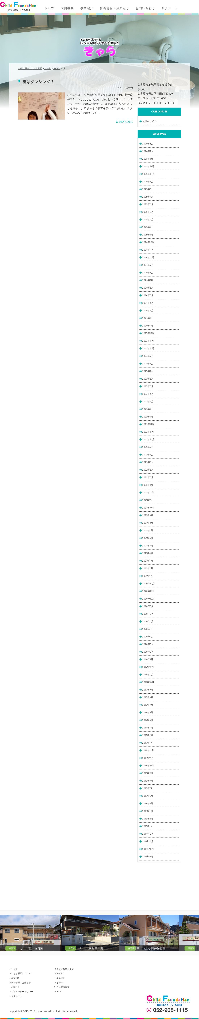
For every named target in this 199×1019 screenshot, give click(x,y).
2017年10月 (148, 848)
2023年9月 (147, 355)
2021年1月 (147, 575)
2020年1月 (147, 659)
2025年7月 (147, 196)
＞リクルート (15, 996)
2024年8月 (147, 272)
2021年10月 (148, 507)
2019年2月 (147, 735)
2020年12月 (148, 583)
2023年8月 (147, 363)
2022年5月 (147, 469)
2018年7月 (147, 788)
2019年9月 (147, 689)
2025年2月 (147, 227)
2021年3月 (147, 560)
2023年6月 (147, 378)
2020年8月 (148, 606)
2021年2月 (147, 568)
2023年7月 (147, 371)
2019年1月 (147, 742)
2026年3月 (147, 143)
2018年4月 (147, 811)
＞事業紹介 (14, 978)
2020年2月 (148, 651)
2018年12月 (148, 750)
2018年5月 (147, 803)
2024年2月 (147, 318)
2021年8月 (147, 522)
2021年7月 (147, 530)
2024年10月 (148, 257)
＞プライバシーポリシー (21, 991)
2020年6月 (148, 621)
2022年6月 (147, 462)
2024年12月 (148, 242)
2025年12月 (148, 166)
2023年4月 (147, 393)
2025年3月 (147, 219)
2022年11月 (148, 431)
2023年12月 (148, 333)
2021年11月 (148, 500)
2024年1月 (147, 325)
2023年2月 (147, 409)
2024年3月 (147, 310)
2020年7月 (148, 613)
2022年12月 (148, 424)
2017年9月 (147, 856)
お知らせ (147, 121)
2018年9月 (147, 773)
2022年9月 (148, 446)
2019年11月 (148, 674)
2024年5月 (147, 295)
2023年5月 (147, 386)
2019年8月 (147, 697)
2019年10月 (148, 682)
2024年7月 (147, 280)
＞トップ (13, 969)
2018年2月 (147, 818)
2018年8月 (147, 780)
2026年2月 (147, 151)
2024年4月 (147, 302)
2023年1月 (147, 416)
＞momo (58, 973)
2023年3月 (147, 401)
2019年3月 (147, 727)
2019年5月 (147, 720)
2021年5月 (147, 545)
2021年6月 (147, 537)
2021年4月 (147, 553)
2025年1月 (147, 234)
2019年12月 (148, 666)
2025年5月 (147, 211)
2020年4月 (148, 636)
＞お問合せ (14, 987)
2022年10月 (148, 439)
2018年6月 (147, 795)
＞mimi (57, 991)
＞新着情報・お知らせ (20, 982)
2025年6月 (147, 204)
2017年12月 (148, 833)
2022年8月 (147, 454)
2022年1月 (147, 484)
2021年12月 (148, 492)
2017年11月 (147, 841)
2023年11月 (148, 340)
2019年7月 (147, 704)
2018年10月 (148, 765)
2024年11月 (148, 249)
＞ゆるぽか (59, 978)
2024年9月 (147, 264)
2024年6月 (147, 287)
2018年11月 (147, 757)
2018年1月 (147, 826)
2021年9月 (147, 515)
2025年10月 (148, 173)
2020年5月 (148, 629)
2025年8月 (147, 189)
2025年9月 (147, 181)
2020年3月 (148, 644)
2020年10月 (148, 598)
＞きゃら (58, 982)
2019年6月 (147, 712)
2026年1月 (147, 158)
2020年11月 (148, 591)
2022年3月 (147, 477)
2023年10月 (148, 348)
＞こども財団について (20, 973)
